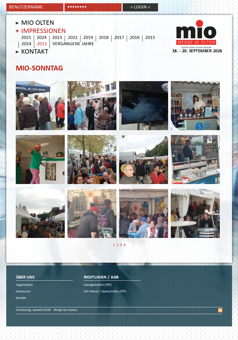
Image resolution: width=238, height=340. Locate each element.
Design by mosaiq (65, 310)
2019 (88, 37)
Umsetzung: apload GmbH (34, 310)
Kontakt (34, 52)
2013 (42, 44)
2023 (57, 37)
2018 (104, 37)
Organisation (24, 285)
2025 (26, 37)
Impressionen (43, 31)
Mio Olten (37, 23)
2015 (150, 37)
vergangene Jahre (73, 44)
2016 (135, 37)
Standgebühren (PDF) (98, 285)
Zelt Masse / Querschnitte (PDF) (105, 291)
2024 (42, 37)
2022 (73, 37)
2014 (26, 44)
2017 (119, 37)
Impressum (23, 291)
